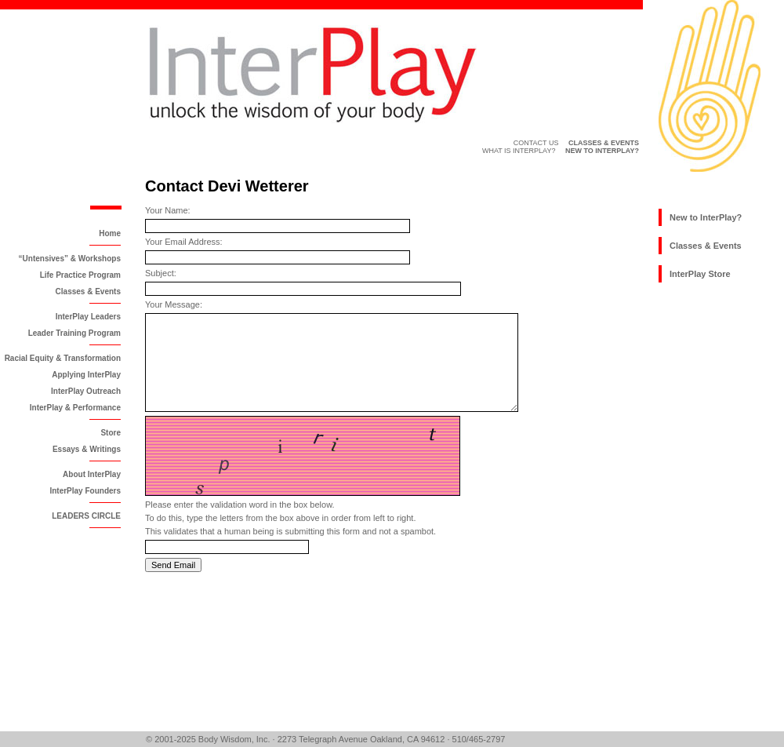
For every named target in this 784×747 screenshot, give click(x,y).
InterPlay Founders (85, 490)
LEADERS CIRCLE (86, 516)
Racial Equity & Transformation (63, 358)
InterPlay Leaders (88, 316)
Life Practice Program (80, 275)
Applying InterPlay (86, 374)
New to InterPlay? (706, 217)
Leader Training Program (74, 333)
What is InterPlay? (519, 151)
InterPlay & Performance (75, 407)
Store (110, 432)
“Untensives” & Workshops (70, 258)
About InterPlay (92, 474)
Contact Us (536, 143)
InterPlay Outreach (86, 391)
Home (110, 233)
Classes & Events (88, 291)
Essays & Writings (87, 449)
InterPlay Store (700, 274)
